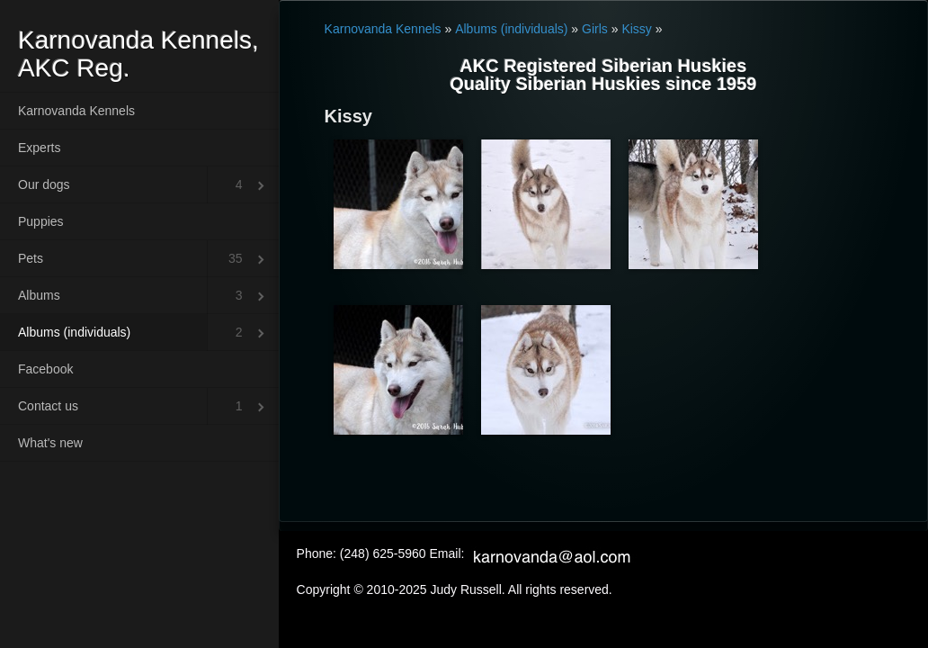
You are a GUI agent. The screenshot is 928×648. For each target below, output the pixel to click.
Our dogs (44, 184)
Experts (39, 147)
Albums (39, 295)
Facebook (45, 369)
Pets (30, 258)
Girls (595, 29)
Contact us (48, 406)
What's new (50, 443)
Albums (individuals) (74, 332)
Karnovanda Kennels (76, 111)
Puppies (41, 221)
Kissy (636, 29)
